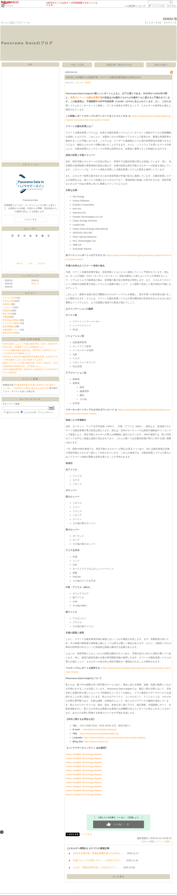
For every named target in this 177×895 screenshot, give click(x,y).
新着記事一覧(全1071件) (119, 64)
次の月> (41, 263)
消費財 (6, 317)
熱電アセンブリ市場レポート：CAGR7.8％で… (97, 860)
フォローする (30, 219)
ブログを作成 (158, 6)
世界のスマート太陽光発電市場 (86, 97)
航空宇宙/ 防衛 (10, 333)
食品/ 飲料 (7, 314)
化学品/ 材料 (8, 301)
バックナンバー (30, 276)
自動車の (7, 304)
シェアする (86, 834)
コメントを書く (163, 841)
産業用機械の (9, 326)
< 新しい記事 (77, 64)
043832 (168, 19)
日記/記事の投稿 (30, 339)
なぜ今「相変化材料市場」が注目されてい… (96, 867)
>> (134, 6)
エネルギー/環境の (11, 323)
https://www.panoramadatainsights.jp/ (99, 733)
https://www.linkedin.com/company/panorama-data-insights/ (115, 737)
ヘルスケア (8, 307)
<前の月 (19, 263)
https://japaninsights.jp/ (96, 741)
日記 (12, 22)
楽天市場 (171, 6)
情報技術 (7, 310)
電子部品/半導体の (11, 320)
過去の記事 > (161, 64)
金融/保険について (11, 329)
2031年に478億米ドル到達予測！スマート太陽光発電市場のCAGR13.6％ (103, 77)
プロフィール (23, 22)
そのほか (9, 5)
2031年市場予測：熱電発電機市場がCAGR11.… (98, 853)
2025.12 (35, 283)
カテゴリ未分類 (10, 298)
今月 (30, 263)
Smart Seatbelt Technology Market (83, 754)
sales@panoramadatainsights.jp (99, 729)
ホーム (4, 22)
